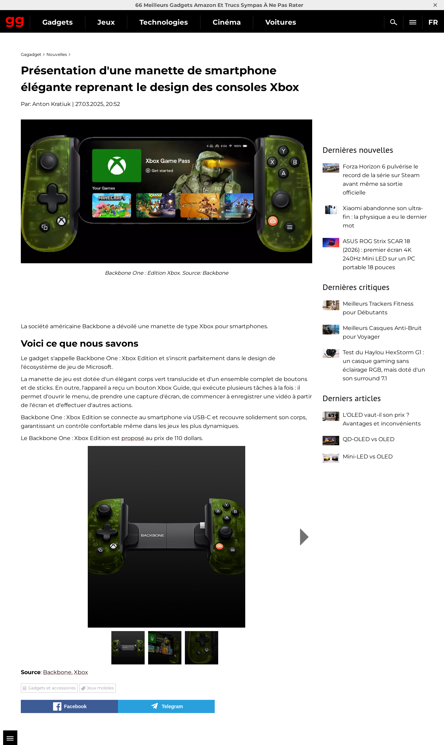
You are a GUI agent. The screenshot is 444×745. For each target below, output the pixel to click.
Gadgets (121, 22)
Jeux (169, 22)
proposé (132, 438)
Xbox (81, 672)
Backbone (57, 672)
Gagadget (46, 19)
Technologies (227, 22)
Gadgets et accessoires (52, 687)
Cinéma (290, 22)
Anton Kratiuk (51, 104)
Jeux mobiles (100, 687)
